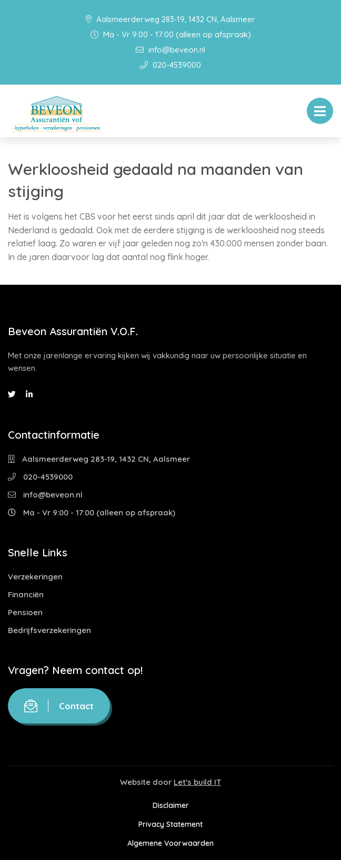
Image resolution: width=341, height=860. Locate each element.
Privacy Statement (170, 824)
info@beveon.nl (170, 50)
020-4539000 (170, 65)
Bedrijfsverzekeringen (49, 630)
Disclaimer (171, 805)
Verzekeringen (35, 577)
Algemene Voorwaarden (170, 843)
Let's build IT (197, 782)
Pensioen (25, 612)
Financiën (26, 594)
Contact (59, 705)
